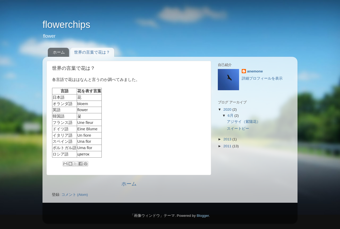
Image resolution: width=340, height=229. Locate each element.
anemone (255, 71)
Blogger (203, 216)
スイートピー (238, 129)
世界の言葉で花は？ (92, 52)
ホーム (59, 52)
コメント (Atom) (74, 195)
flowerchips (66, 24)
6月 (231, 116)
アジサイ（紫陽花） (243, 122)
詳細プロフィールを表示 (262, 78)
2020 (227, 109)
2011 (227, 146)
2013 (227, 139)
